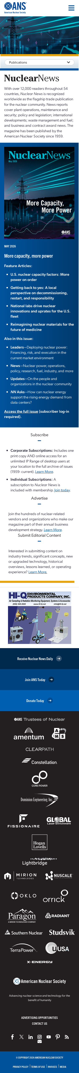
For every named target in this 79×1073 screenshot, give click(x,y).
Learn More (44, 471)
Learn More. (37, 571)
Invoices (52, 1066)
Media (63, 1066)
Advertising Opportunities (39, 1017)
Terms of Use (38, 1066)
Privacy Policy (20, 1066)
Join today (62, 489)
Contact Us (39, 1023)
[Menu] (71, 8)
